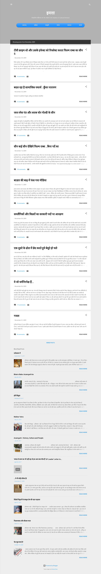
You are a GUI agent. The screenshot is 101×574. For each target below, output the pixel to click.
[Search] (90, 5)
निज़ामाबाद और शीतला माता (22, 521)
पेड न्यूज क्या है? (18, 542)
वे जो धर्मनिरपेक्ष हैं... (24, 282)
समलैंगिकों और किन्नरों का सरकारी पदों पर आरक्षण (38, 214)
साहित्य (36, 25)
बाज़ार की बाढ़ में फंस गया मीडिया (30, 180)
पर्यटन (58, 25)
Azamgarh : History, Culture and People (28, 438)
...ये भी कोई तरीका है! (20, 478)
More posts (50, 342)
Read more (83, 76)
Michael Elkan (54, 569)
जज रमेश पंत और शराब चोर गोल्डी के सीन (34, 112)
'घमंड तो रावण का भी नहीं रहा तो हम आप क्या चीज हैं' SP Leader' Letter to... (38, 459)
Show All (84, 42)
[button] (86, 49)
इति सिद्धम (17, 396)
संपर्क (80, 25)
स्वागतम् (24, 25)
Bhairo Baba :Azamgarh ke (24, 374)
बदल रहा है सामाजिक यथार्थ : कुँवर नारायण (35, 87)
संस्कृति (47, 25)
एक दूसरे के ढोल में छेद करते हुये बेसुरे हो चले (35, 248)
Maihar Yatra (18, 417)
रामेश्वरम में (17, 353)
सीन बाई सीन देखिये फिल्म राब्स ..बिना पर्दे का (36, 146)
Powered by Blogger (50, 565)
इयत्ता (50, 13)
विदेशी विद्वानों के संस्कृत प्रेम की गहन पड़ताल (27, 500)
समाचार (69, 25)
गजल (16, 315)
